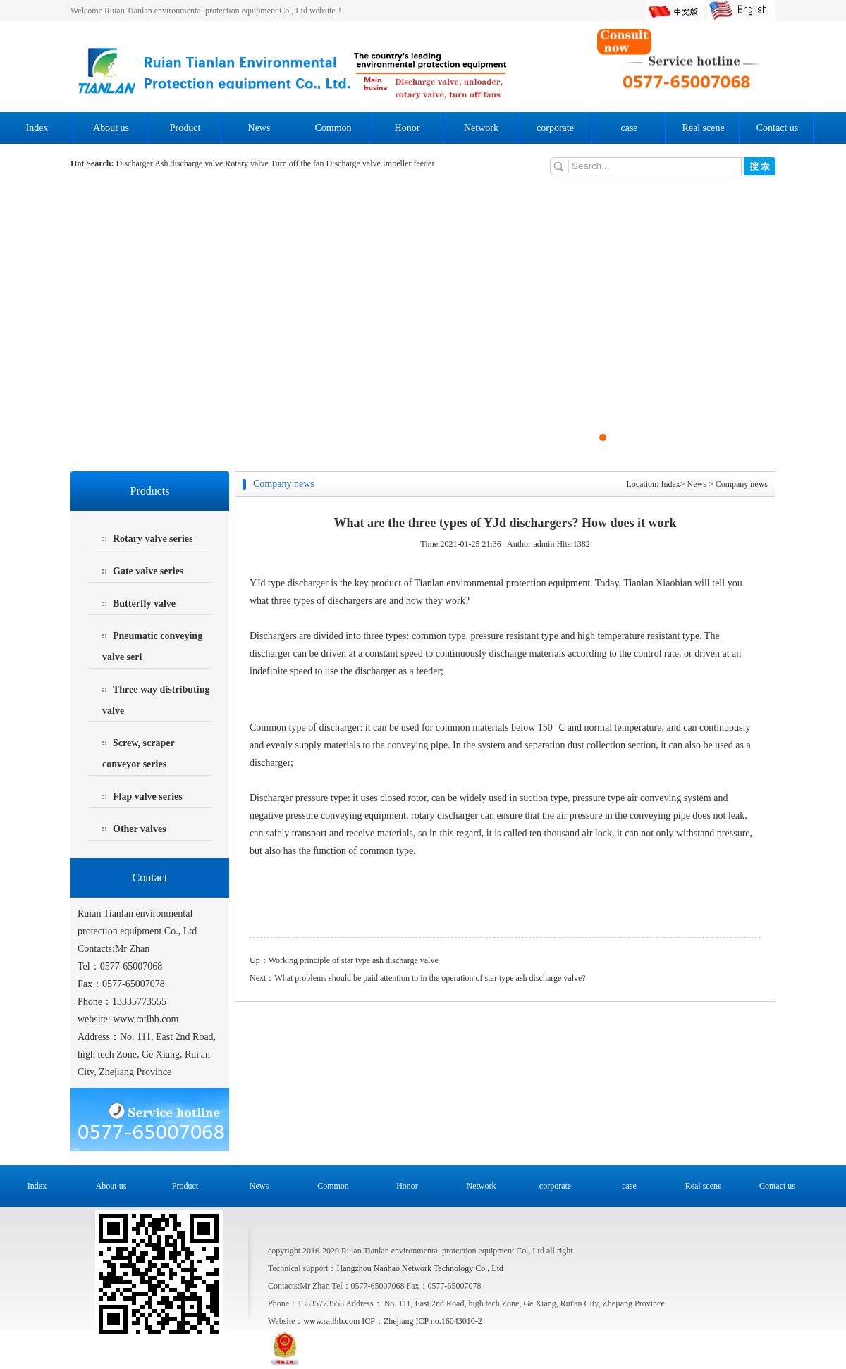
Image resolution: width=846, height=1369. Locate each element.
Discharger (135, 163)
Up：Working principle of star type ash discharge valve (344, 960)
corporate (555, 128)
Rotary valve (247, 163)
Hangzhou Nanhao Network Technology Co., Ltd (419, 1268)
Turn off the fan (298, 163)
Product (185, 128)
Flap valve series (148, 796)
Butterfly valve (144, 603)
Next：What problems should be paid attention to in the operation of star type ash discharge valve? (418, 978)
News (259, 128)
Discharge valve (354, 163)
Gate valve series (148, 571)
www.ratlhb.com (145, 1019)
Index (37, 128)
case (628, 128)
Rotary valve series (153, 538)
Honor (407, 128)
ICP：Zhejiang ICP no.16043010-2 (422, 1321)
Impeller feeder (409, 163)
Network (481, 128)
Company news (742, 484)
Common (332, 128)
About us (111, 128)
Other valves (139, 829)
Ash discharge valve (188, 163)
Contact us (777, 128)
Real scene (703, 128)
